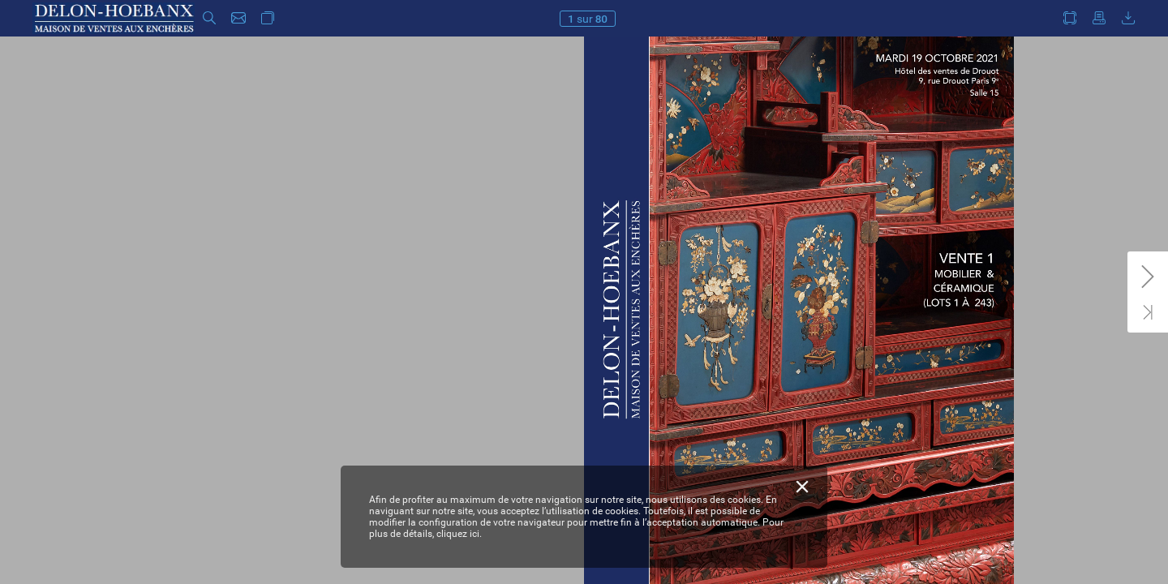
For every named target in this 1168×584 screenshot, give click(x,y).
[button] (209, 18)
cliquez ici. (459, 533)
